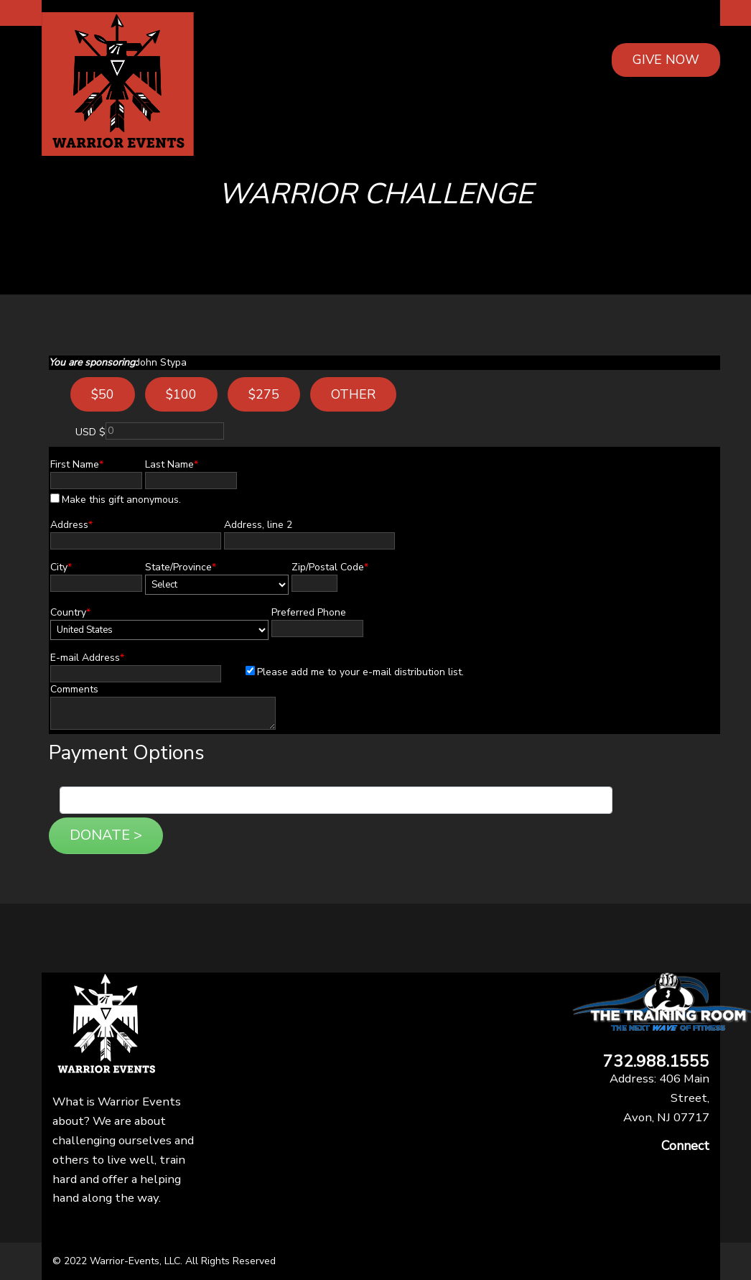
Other (353, 394)
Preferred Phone (308, 612)
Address (71, 525)
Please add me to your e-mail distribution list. (355, 672)
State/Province (180, 567)
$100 (181, 394)
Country (70, 612)
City (61, 567)
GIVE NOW (666, 59)
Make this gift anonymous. (115, 499)
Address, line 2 (258, 525)
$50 (102, 394)
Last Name (171, 464)
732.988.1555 (656, 1062)
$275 (263, 394)
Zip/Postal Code (329, 567)
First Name (76, 464)
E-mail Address (87, 657)
